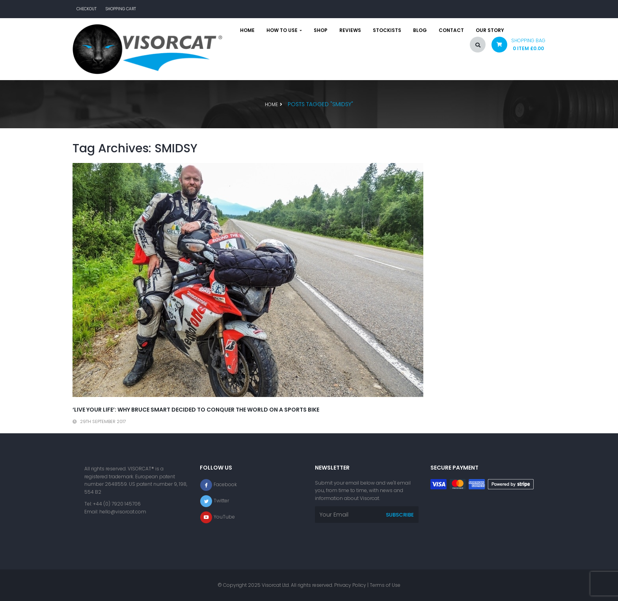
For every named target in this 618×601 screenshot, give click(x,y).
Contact (451, 30)
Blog (420, 30)
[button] (515, 46)
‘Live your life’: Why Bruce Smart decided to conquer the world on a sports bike (196, 410)
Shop (321, 30)
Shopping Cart (121, 9)
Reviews (350, 30)
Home (247, 30)
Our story (490, 30)
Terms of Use (385, 585)
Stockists (387, 30)
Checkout (86, 9)
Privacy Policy (350, 585)
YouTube (224, 516)
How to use (284, 30)
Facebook (225, 484)
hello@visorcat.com (122, 511)
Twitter (221, 500)
